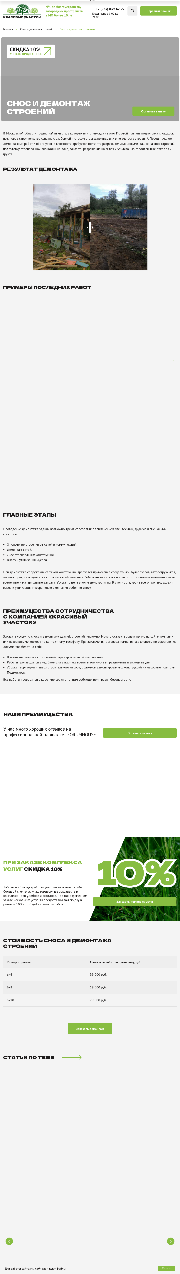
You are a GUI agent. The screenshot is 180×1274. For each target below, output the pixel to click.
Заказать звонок (153, 1110)
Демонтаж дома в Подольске (31, 366)
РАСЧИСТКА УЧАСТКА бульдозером (129, 1031)
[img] (22, 11)
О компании (102, 1170)
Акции (98, 1216)
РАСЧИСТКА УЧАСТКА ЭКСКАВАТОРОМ (49, 1031)
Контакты (101, 1176)
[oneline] (32, 1109)
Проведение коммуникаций (67, 1187)
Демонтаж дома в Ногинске (85, 366)
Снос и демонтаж (60, 1181)
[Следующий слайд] (173, 343)
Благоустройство (60, 1170)
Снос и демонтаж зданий (36, 29)
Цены (98, 1210)
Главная (8, 29)
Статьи (99, 1187)
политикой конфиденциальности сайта (99, 1125)
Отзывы (99, 1181)
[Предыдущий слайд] (9, 1021)
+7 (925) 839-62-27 (110, 9)
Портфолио (102, 1204)
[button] (158, 11)
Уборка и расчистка (62, 1176)
